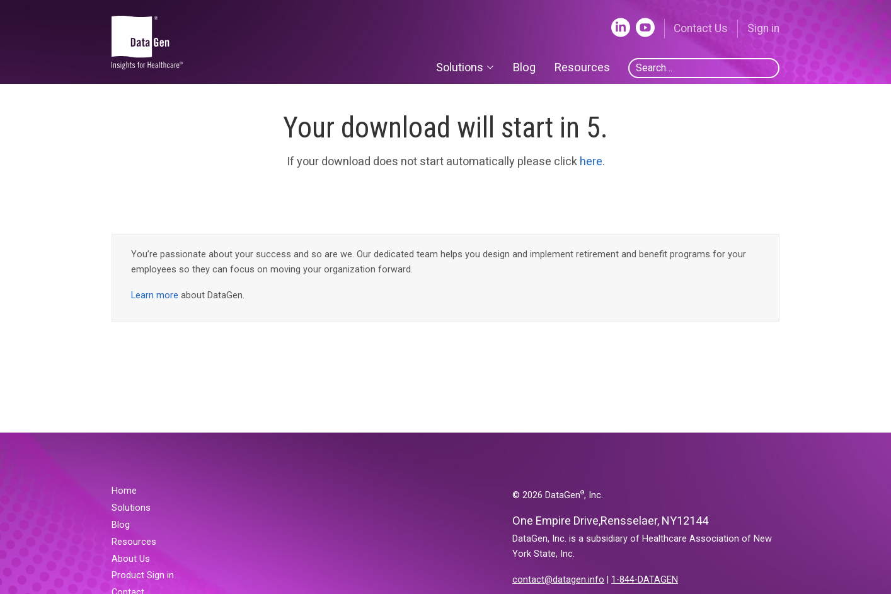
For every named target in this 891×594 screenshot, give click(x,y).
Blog (524, 67)
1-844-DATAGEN (644, 579)
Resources (582, 67)
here (591, 161)
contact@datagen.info (558, 579)
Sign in (763, 28)
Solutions (131, 508)
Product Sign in (143, 575)
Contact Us (701, 28)
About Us (131, 559)
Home (124, 491)
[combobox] (703, 68)
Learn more (154, 295)
